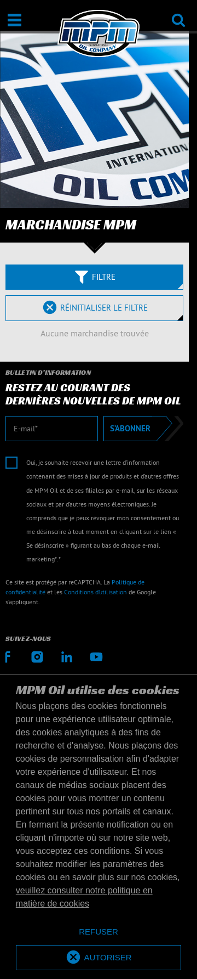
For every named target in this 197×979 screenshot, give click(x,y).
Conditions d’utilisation (95, 592)
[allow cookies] (98, 958)
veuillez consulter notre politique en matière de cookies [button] (84, 897)
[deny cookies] (98, 932)
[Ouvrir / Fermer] (14, 20)
